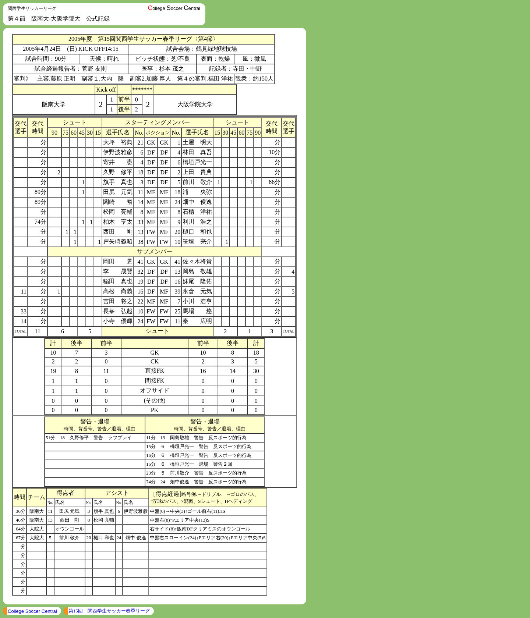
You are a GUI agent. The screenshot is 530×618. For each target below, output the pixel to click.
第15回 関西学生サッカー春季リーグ (109, 611)
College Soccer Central (32, 611)
